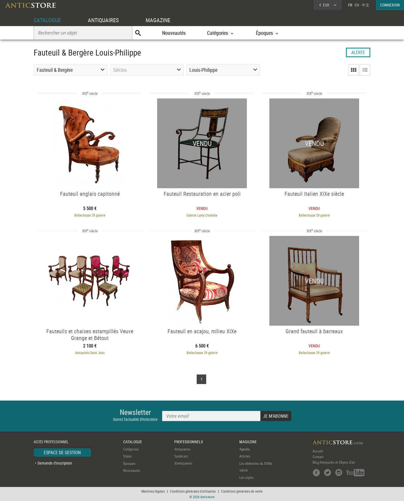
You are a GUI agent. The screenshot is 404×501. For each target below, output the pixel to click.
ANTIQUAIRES (103, 20)
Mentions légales (153, 491)
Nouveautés (174, 32)
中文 (365, 5)
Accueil (318, 451)
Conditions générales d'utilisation (193, 491)
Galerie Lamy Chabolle (202, 215)
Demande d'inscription (55, 463)
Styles (127, 456)
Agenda (244, 449)
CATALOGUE (47, 20)
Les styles (246, 477)
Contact (318, 456)
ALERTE (358, 52)
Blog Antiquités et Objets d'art (334, 462)
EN (357, 5)
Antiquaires (182, 449)
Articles (244, 456)
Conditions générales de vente (242, 491)
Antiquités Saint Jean (90, 352)
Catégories (131, 449)
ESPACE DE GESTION (62, 452)
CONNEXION (390, 5)
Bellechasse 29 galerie (89, 215)
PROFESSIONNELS (188, 441)
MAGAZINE (158, 20)
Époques (129, 463)
